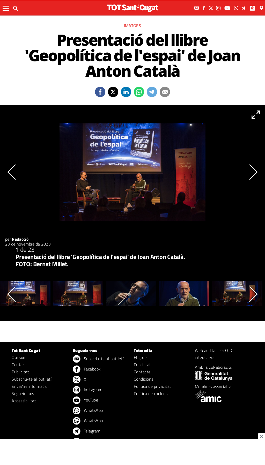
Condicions (143, 379)
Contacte (20, 364)
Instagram (87, 390)
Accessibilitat (24, 401)
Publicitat (20, 372)
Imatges (132, 25)
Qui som (19, 357)
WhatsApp (88, 411)
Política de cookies (150, 393)
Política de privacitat (152, 386)
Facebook (87, 369)
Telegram (86, 431)
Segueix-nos (23, 393)
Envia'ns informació (29, 386)
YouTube (85, 400)
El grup (140, 357)
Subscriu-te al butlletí (31, 379)
